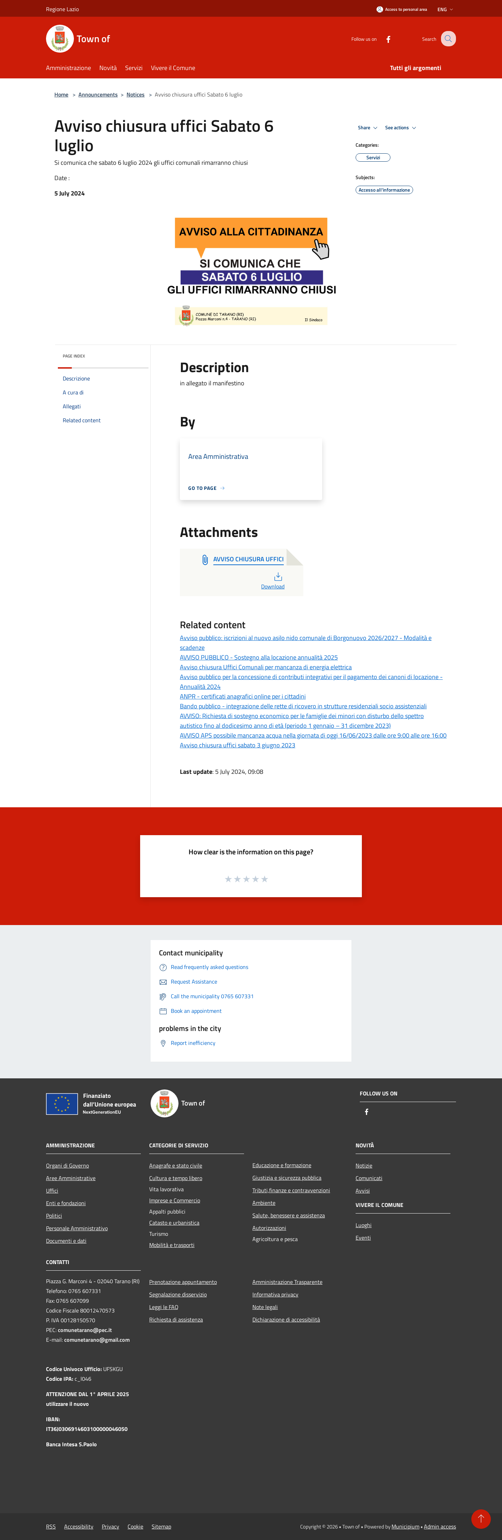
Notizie (364, 1165)
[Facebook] (383, 38)
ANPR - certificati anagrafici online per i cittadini (243, 696)
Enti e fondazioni (66, 1203)
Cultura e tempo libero (175, 1178)
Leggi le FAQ (163, 1307)
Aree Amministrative (71, 1178)
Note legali (265, 1307)
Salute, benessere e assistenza (288, 1215)
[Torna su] (481, 1519)
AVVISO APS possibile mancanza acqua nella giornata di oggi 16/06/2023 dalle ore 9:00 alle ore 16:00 (313, 735)
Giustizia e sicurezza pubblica (286, 1177)
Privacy (110, 1526)
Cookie (135, 1526)
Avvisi (363, 1190)
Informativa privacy (275, 1294)
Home (61, 94)
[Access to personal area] (401, 9)
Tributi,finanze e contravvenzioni (291, 1190)
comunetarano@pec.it (85, 1330)
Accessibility (78, 1526)
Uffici (52, 1190)
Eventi (363, 1237)
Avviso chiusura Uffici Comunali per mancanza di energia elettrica (266, 667)
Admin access (440, 1526)
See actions (401, 128)
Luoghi (364, 1225)
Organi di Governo (67, 1165)
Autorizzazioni (269, 1228)
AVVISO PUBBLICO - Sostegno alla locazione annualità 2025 (259, 657)
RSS (51, 1526)
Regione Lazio (62, 9)
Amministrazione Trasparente (287, 1282)
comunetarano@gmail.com (97, 1339)
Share (369, 128)
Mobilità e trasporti (172, 1245)
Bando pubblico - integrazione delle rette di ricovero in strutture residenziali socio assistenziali (303, 706)
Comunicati (369, 1178)
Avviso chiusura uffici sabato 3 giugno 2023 (237, 745)
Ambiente (263, 1203)
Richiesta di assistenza (176, 1319)
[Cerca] (447, 38)
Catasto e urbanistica (174, 1222)
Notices (136, 94)
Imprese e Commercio (174, 1200)
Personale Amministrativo (77, 1228)
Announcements (98, 94)
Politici (54, 1215)
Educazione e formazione (281, 1165)
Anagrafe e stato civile (175, 1165)
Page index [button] (74, 356)
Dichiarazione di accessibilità (286, 1319)
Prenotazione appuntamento (183, 1282)
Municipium (405, 1526)
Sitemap (161, 1526)
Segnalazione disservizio (178, 1294)
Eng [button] (446, 9)
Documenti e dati (66, 1241)
